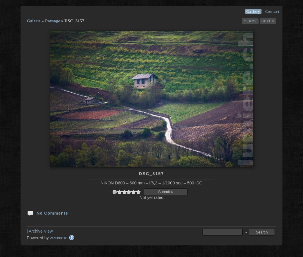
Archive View (41, 231)
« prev (250, 21)
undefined (114, 192)
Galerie (34, 21)
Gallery (253, 11)
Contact (272, 11)
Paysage (52, 21)
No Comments (47, 213)
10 (138, 192)
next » (268, 21)
